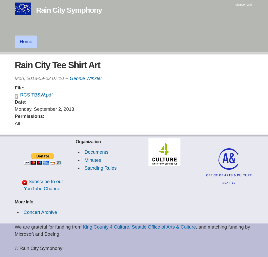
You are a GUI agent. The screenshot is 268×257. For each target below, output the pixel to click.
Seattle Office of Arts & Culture (164, 227)
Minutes (93, 160)
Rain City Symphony (69, 10)
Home (26, 41)
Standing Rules (101, 168)
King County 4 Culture (106, 227)
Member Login (244, 4)
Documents (96, 152)
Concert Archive (40, 212)
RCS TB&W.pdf (36, 95)
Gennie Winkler (86, 78)
